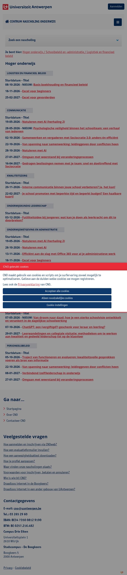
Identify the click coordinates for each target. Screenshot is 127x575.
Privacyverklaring (29, 284)
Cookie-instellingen (57, 305)
